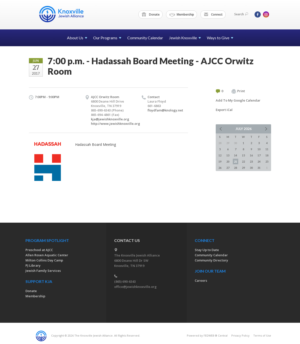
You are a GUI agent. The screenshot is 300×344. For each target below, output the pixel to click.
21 (235, 161)
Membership (182, 14)
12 (219, 155)
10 (258, 149)
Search (241, 14)
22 (243, 161)
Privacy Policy (240, 335)
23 (251, 161)
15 (243, 155)
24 (258, 161)
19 (219, 161)
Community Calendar (145, 37)
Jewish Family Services (43, 270)
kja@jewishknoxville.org (110, 119)
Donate (151, 14)
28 (235, 167)
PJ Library (33, 265)
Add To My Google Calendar (238, 100)
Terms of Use (262, 335)
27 (227, 167)
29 (243, 167)
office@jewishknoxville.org (135, 286)
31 (258, 167)
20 (227, 161)
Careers (201, 280)
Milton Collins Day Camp (44, 260)
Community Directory (211, 260)
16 (251, 155)
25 (266, 161)
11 (266, 149)
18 (266, 155)
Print (238, 91)
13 (227, 155)
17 (258, 155)
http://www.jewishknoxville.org (115, 123)
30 (251, 167)
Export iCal (224, 110)
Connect (213, 14)
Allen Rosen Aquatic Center (46, 255)
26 (219, 167)
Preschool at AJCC (39, 250)
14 (235, 155)
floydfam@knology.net (165, 110)
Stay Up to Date (207, 250)
